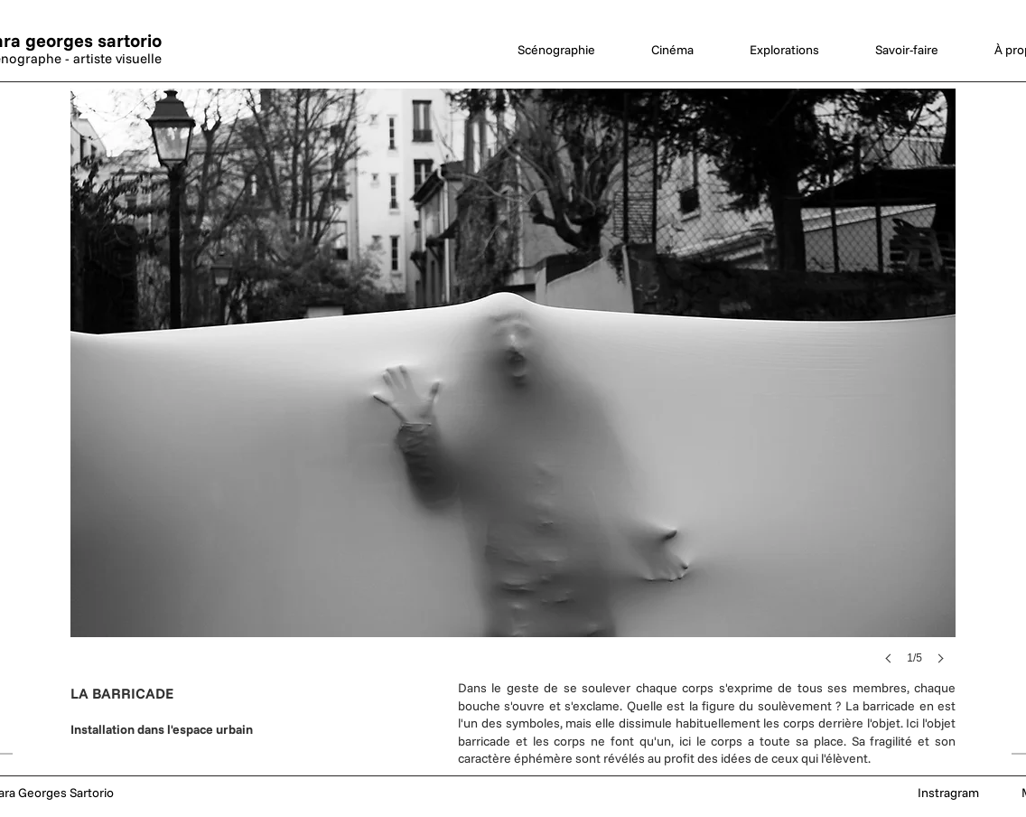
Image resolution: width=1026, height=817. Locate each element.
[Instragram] (948, 793)
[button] (513, 394)
